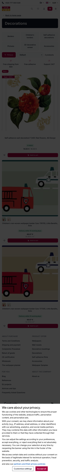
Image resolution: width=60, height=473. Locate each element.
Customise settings (23, 468)
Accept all (41, 468)
